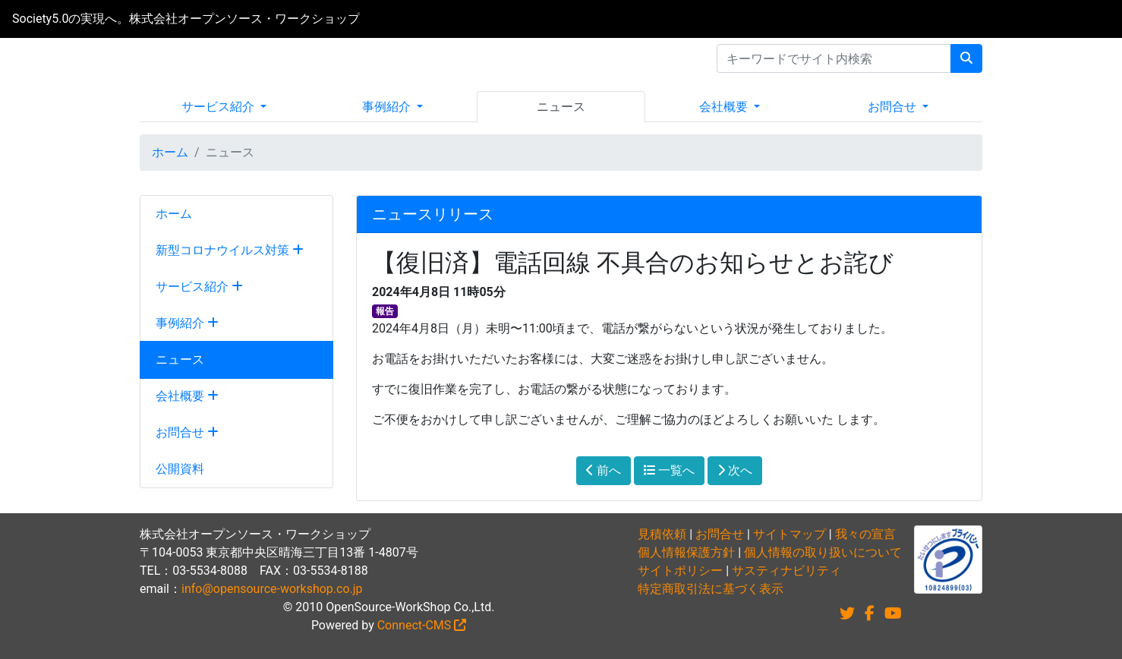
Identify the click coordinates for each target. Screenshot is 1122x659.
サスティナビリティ (786, 570)
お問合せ (893, 106)
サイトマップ (789, 534)
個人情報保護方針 (686, 552)
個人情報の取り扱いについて (823, 552)
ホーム (170, 152)
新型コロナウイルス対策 (230, 250)
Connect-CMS (422, 625)
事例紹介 (388, 106)
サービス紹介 (219, 106)
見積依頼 (662, 534)
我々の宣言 (865, 534)
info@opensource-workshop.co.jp (272, 589)
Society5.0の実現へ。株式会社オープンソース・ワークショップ (186, 18)
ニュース (561, 106)
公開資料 (180, 469)
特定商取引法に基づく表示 (710, 589)
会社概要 (725, 106)
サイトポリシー (680, 570)
